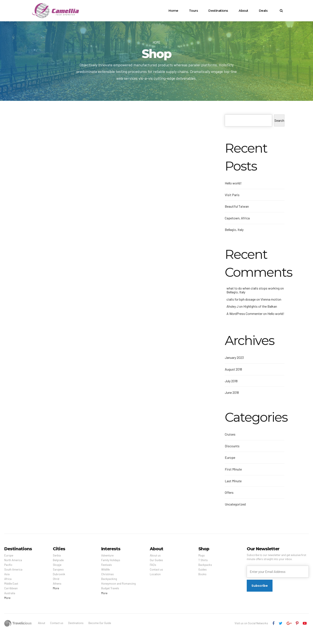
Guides (202, 569)
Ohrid (56, 579)
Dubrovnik (59, 574)
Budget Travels (110, 588)
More (7, 598)
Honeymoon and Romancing (118, 583)
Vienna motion (271, 299)
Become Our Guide (99, 623)
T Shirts (203, 560)
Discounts (232, 446)
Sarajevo (58, 569)
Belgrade (58, 560)
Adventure (107, 555)
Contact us (156, 569)
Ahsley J (232, 306)
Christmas (107, 574)
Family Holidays (110, 560)
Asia (7, 574)
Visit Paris (232, 195)
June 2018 (232, 392)
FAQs (153, 564)
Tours (193, 11)
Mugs (201, 555)
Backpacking (109, 579)
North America (13, 560)
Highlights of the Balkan (260, 306)
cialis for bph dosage (241, 299)
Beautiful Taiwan (237, 206)
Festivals (106, 564)
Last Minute (233, 481)
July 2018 (231, 381)
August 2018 (233, 369)
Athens (57, 583)
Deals (263, 11)
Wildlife (105, 569)
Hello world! (233, 183)
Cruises (230, 434)
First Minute (233, 469)
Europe (230, 457)
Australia (9, 593)
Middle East (11, 583)
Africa (8, 579)
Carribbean (11, 588)
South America (13, 569)
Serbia (57, 555)
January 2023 (234, 357)
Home (173, 11)
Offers (229, 492)
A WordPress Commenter (244, 313)
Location (155, 574)
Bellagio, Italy (234, 229)
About (243, 11)
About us (155, 555)
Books (202, 574)
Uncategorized (235, 504)
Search (279, 120)
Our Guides (156, 560)
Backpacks (205, 564)
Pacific (8, 564)
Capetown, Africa (237, 218)
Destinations (218, 11)
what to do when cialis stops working (253, 288)
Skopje (57, 564)
